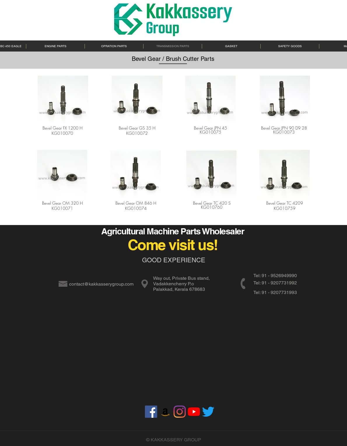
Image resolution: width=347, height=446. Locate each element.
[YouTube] (194, 412)
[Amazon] (165, 412)
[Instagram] (180, 412)
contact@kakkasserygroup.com (101, 284)
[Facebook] (151, 412)
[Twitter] (208, 412)
